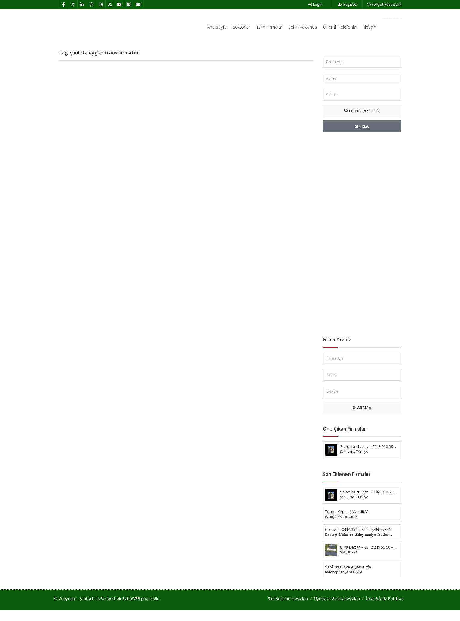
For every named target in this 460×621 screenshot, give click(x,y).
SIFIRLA (362, 136)
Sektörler (241, 27)
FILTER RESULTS (362, 121)
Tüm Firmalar (269, 27)
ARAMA (362, 418)
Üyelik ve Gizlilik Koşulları (337, 609)
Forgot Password (384, 4)
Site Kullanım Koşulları (288, 609)
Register (348, 4)
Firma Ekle (392, 18)
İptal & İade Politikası (385, 609)
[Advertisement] (362, 245)
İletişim (371, 27)
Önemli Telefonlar (340, 27)
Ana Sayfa (217, 27)
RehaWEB (131, 609)
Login (315, 4)
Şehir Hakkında (302, 27)
